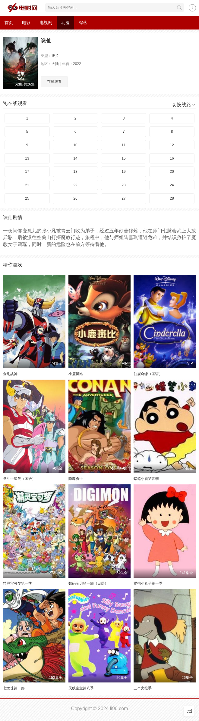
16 (172, 158)
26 (75, 198)
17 (27, 171)
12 (172, 145)
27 (123, 198)
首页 (9, 22)
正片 (55, 56)
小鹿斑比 (75, 374)
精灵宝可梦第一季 (17, 583)
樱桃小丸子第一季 (148, 583)
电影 (26, 22)
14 (75, 158)
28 (172, 198)
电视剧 (45, 22)
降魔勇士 (75, 479)
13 (27, 158)
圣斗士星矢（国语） (19, 479)
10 (75, 145)
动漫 (65, 22)
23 (123, 185)
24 (172, 185)
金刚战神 (10, 374)
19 (123, 171)
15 (123, 158)
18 (75, 171)
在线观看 (54, 81)
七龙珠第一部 (14, 688)
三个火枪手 (143, 688)
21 (27, 185)
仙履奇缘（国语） (148, 374)
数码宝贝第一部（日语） (88, 583)
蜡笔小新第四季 (146, 479)
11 (123, 145)
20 (172, 171)
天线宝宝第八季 (81, 688)
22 (75, 185)
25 (27, 198)
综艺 (83, 22)
